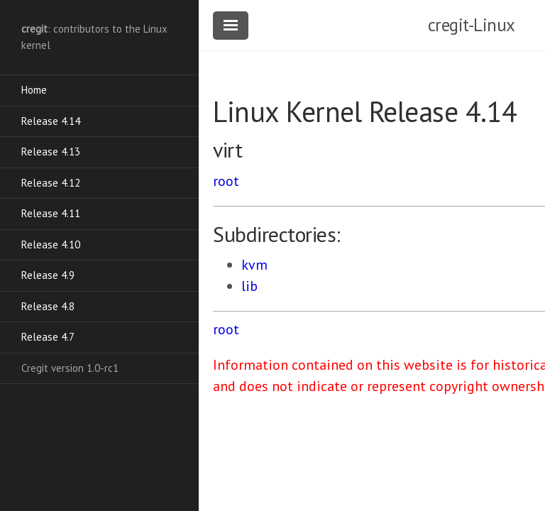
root (226, 181)
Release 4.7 (48, 337)
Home (34, 90)
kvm (254, 265)
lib (249, 286)
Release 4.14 (50, 121)
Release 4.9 (48, 275)
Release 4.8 (48, 306)
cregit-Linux (471, 24)
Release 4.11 (50, 213)
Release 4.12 (50, 182)
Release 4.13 (50, 151)
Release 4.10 (50, 244)
